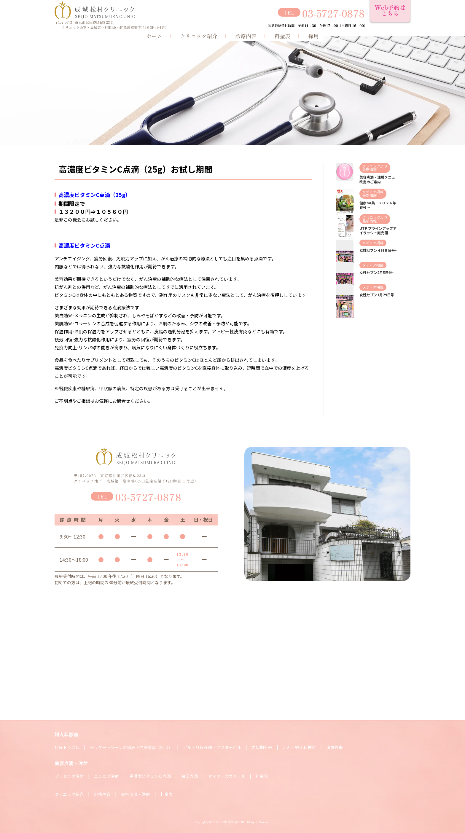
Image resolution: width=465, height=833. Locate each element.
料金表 (282, 36)
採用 (313, 36)
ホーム (154, 36)
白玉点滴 (189, 776)
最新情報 (369, 169)
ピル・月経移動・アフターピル (212, 747)
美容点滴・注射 (135, 794)
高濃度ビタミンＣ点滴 (150, 776)
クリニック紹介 (198, 36)
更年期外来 (261, 747)
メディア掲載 (372, 191)
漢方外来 (334, 747)
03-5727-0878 (333, 13)
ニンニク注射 (106, 776)
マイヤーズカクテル (226, 776)
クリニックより (374, 165)
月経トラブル (67, 747)
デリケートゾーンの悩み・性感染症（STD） (131, 747)
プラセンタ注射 (69, 776)
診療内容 (246, 36)
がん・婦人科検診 (299, 747)
